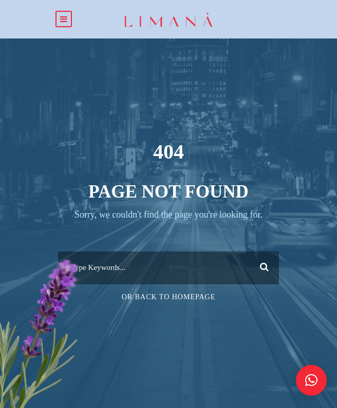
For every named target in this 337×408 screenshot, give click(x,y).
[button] (311, 380)
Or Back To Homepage (169, 297)
